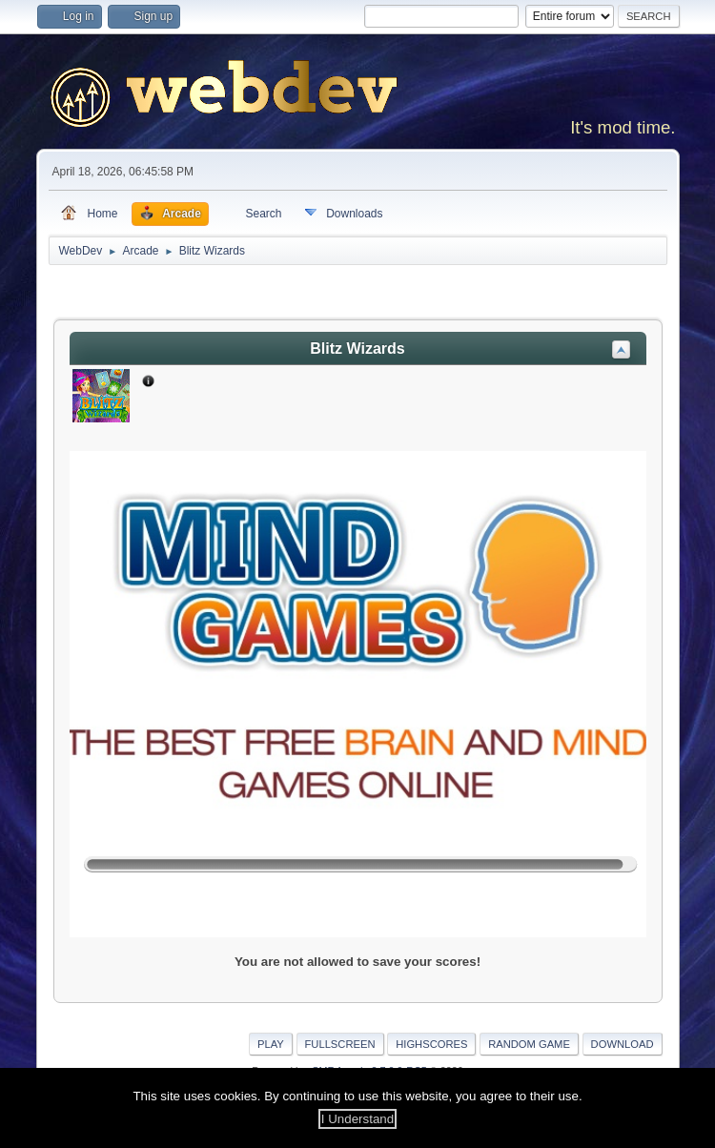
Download (622, 1044)
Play (270, 1044)
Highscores (431, 1044)
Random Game (529, 1044)
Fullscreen (340, 1044)
